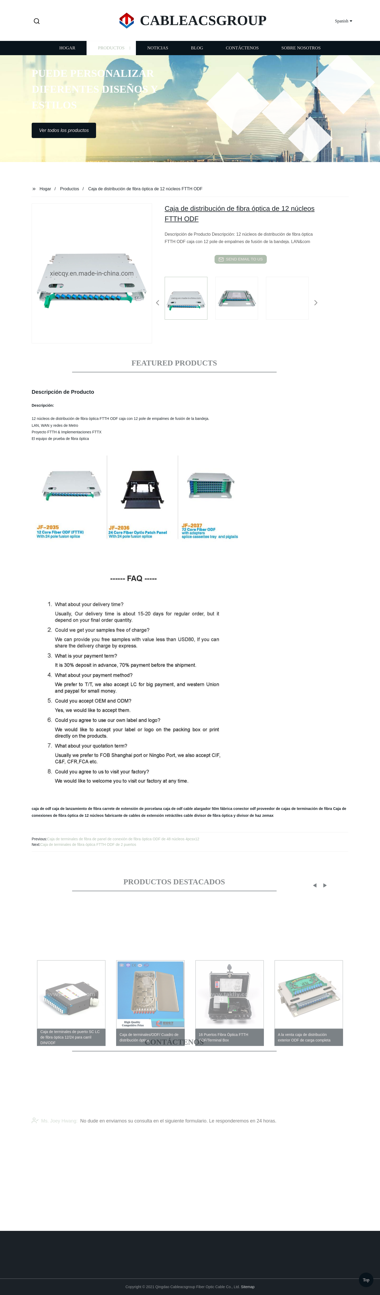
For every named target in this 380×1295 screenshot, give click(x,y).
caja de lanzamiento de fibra (76, 809)
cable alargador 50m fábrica (207, 809)
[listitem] (190, 300)
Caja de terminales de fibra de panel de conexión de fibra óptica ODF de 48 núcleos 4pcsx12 (123, 839)
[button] (37, 21)
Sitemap (247, 1287)
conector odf (244, 809)
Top (366, 1279)
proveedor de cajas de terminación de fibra (294, 809)
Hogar (67, 53)
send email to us (240, 259)
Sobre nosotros (301, 53)
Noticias (157, 53)
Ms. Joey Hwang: (55, 1130)
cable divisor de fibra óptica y (210, 815)
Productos (111, 53)
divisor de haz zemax (255, 815)
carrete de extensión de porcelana (132, 809)
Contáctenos (242, 53)
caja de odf (41, 809)
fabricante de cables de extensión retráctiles (144, 815)
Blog (197, 53)
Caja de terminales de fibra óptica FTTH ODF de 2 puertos (88, 844)
